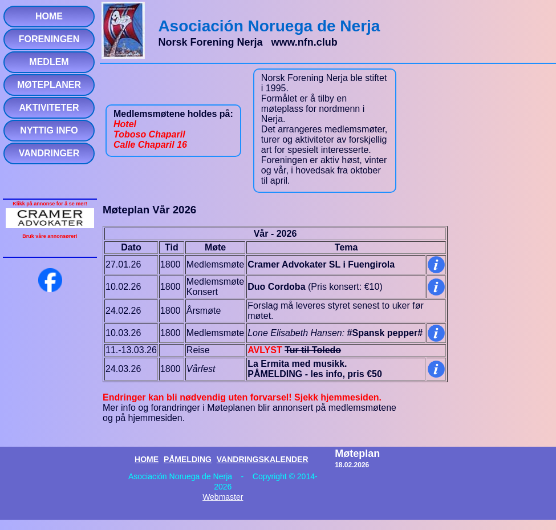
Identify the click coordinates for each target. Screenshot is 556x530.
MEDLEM (48, 62)
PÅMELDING (188, 459)
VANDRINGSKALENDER (263, 459)
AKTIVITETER (49, 107)
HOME (49, 16)
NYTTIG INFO (49, 130)
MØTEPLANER (49, 85)
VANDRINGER (49, 153)
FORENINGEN (49, 39)
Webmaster (222, 496)
